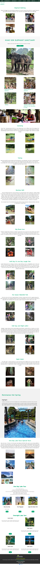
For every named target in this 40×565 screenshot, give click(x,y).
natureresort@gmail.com (20, 560)
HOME (1, 2)
